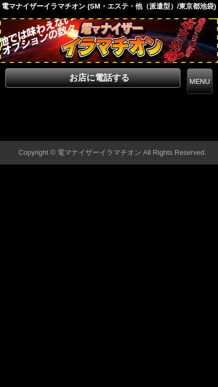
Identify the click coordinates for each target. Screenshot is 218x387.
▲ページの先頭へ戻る (178, 131)
